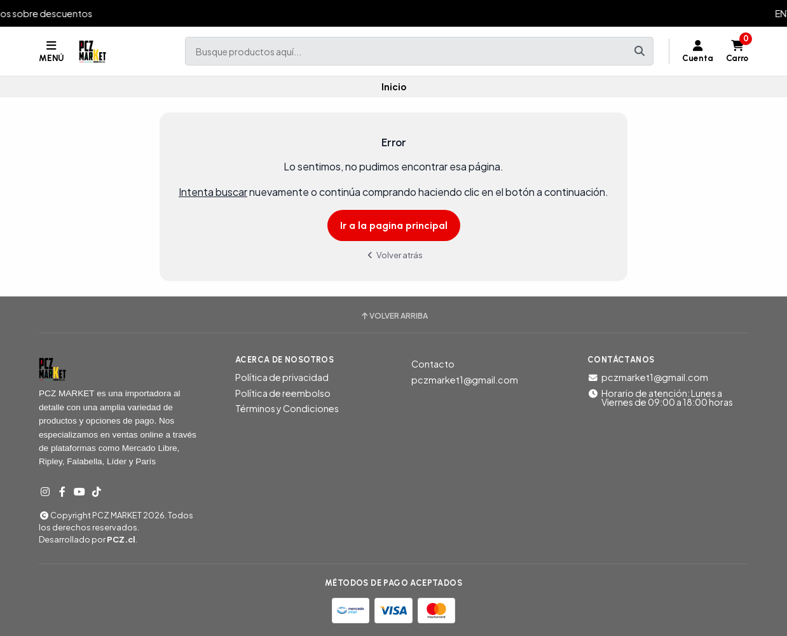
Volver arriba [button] (394, 316)
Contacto (433, 363)
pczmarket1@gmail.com (464, 379)
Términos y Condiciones (287, 408)
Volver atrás (393, 254)
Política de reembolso (283, 393)
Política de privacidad (282, 377)
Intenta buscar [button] (213, 191)
